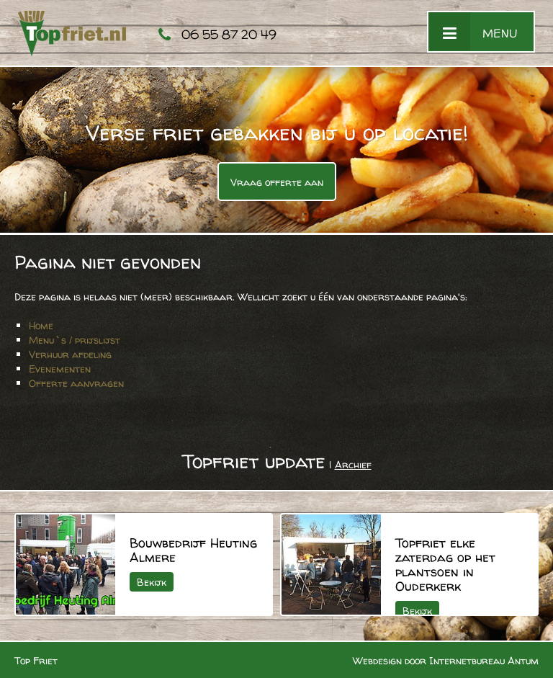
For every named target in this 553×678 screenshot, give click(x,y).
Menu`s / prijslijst (74, 340)
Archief (353, 464)
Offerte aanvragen (76, 383)
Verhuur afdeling (70, 354)
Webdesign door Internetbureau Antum (446, 660)
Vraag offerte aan (276, 182)
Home (41, 325)
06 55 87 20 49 (228, 34)
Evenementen (60, 368)
